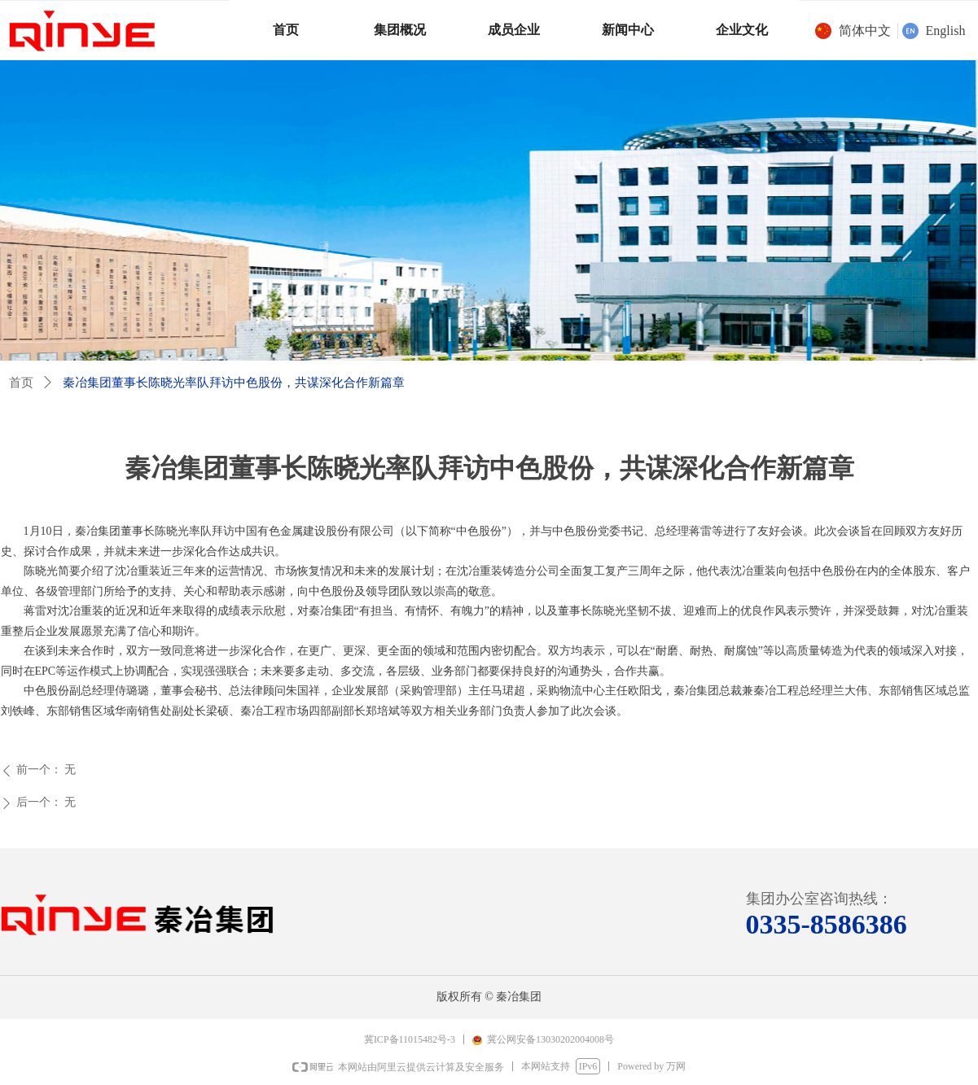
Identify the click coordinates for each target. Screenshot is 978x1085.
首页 (21, 382)
